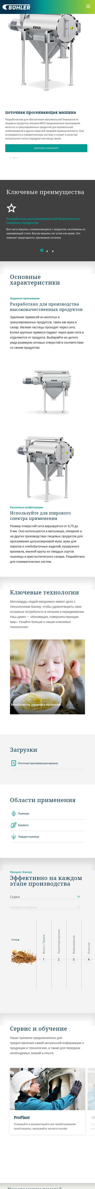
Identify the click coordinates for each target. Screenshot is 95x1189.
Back (14, 158)
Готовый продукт (45, 907)
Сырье (45, 897)
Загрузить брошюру (46, 148)
